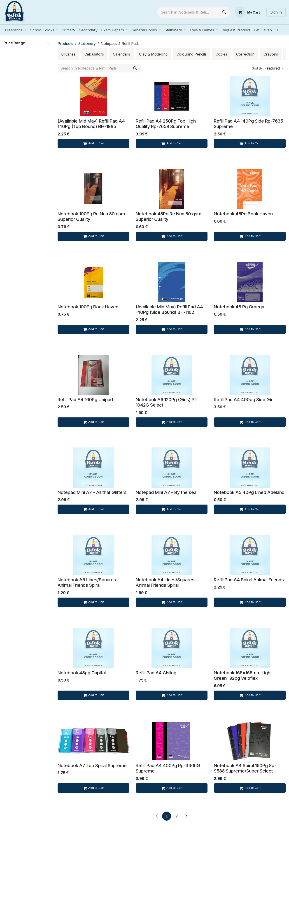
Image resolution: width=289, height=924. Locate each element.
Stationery (87, 43)
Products (65, 43)
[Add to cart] (93, 143)
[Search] (224, 12)
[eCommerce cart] (247, 12)
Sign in (276, 12)
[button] (268, 68)
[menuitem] (15, 30)
